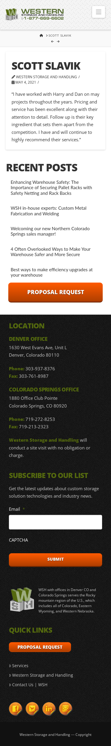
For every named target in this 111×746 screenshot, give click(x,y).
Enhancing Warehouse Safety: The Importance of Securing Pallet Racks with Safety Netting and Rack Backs (51, 187)
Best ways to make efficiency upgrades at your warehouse (52, 272)
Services (18, 665)
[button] (98, 12)
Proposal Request (55, 292)
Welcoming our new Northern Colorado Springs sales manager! (50, 231)
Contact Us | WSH (28, 684)
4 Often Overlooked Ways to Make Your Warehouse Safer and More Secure (51, 251)
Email (17, 509)
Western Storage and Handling (41, 675)
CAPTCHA (18, 540)
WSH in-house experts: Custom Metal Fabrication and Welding (48, 210)
